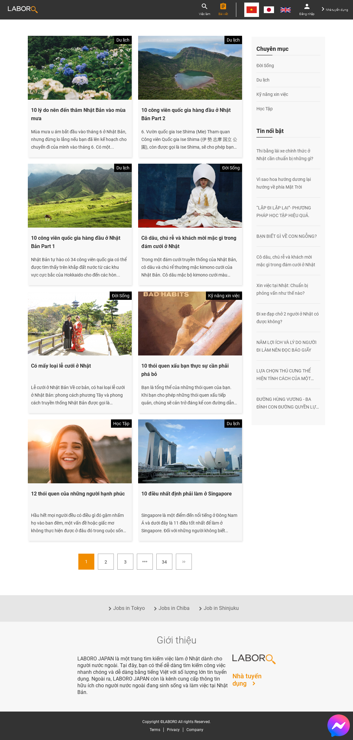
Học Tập (264, 108)
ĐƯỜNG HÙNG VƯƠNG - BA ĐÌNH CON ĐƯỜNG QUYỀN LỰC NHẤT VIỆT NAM (287, 407)
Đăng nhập (307, 9)
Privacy (173, 730)
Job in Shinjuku (218, 608)
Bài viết (223, 9)
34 (164, 562)
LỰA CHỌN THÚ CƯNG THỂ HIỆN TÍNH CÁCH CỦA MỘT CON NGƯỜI (283, 378)
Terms (155, 730)
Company (194, 730)
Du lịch (263, 79)
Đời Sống (265, 65)
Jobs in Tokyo (126, 608)
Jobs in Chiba (171, 608)
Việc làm (204, 9)
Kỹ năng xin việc (272, 94)
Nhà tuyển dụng (335, 9)
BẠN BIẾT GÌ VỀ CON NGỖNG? (286, 236)
